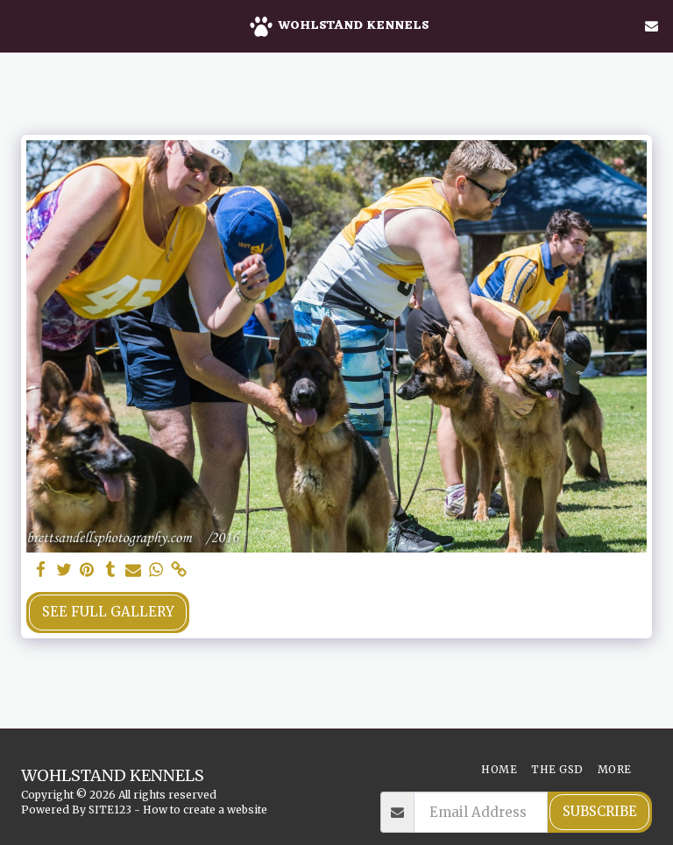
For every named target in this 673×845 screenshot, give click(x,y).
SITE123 (110, 809)
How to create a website (205, 809)
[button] (19, 25)
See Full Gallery (108, 611)
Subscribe (600, 811)
